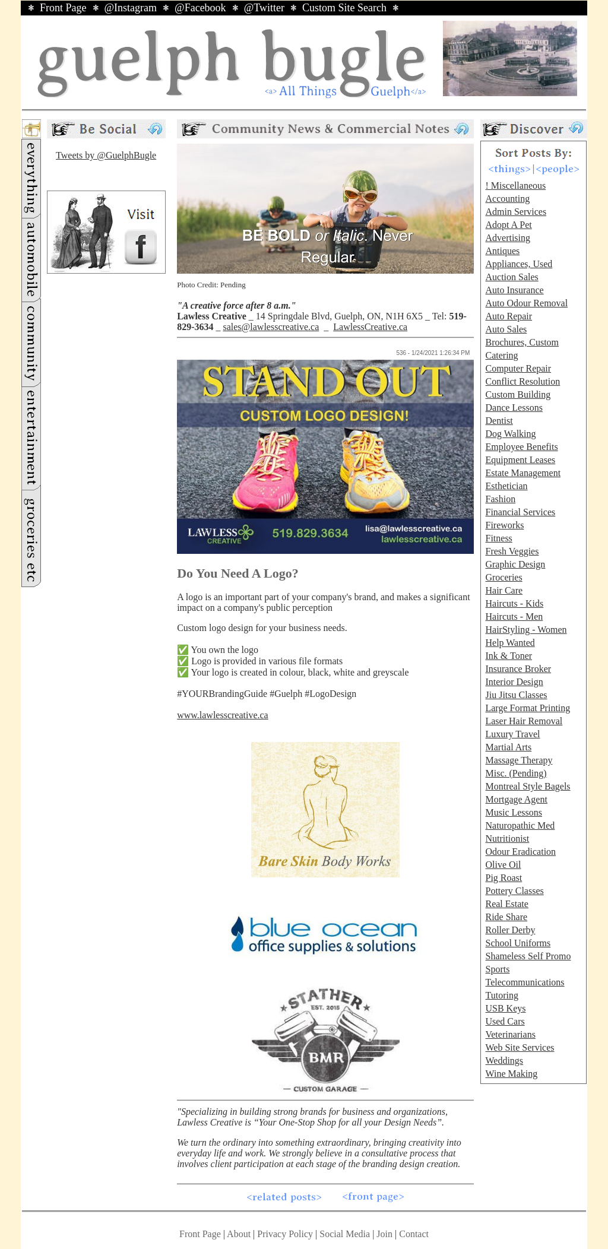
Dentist (498, 421)
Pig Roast (503, 878)
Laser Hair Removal (523, 721)
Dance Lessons (513, 407)
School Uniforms (517, 943)
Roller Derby (510, 930)
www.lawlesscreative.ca (222, 715)
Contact (414, 1234)
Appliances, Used (518, 264)
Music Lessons (513, 812)
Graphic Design (515, 564)
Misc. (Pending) (515, 773)
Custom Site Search (344, 8)
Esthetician (506, 486)
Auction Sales (511, 277)
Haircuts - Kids (514, 603)
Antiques (502, 251)
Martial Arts (508, 747)
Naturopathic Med (520, 825)
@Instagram (130, 8)
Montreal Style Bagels (527, 786)
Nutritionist (507, 838)
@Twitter (264, 8)
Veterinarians (510, 1034)
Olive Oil (503, 865)
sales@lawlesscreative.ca (271, 327)
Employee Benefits (521, 447)
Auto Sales (506, 329)
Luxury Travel (512, 734)
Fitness (498, 538)
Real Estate (506, 904)
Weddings (504, 1060)
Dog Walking (510, 434)
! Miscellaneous (515, 185)
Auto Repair (508, 316)
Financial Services (520, 512)
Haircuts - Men (514, 616)
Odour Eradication (520, 852)
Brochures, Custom (522, 342)
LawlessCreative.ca (370, 327)
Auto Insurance (514, 290)
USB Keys (505, 1008)
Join (385, 1234)
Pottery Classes (514, 891)
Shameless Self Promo (528, 956)
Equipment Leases (520, 460)
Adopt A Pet (508, 225)
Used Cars (504, 1021)
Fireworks (504, 525)
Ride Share (506, 917)
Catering (501, 355)
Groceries (503, 577)
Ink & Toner (508, 656)
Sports (497, 969)
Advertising (507, 238)
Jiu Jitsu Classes (516, 695)
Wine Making (511, 1074)
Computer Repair (518, 368)
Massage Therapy (518, 760)
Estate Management (522, 473)
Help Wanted (509, 643)
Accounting (507, 199)
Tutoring (501, 995)
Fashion (500, 499)
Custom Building (517, 394)
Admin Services (515, 212)
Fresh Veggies (512, 551)
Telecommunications (524, 982)
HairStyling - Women (525, 629)
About (239, 1234)
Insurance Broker (518, 669)
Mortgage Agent (516, 799)
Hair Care (503, 590)
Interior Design (514, 682)
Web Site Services (519, 1047)
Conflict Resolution (522, 381)
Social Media (344, 1234)
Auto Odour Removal (526, 303)
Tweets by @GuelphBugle (106, 155)
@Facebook (200, 8)
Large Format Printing (527, 708)
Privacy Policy (285, 1234)
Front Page (63, 8)
